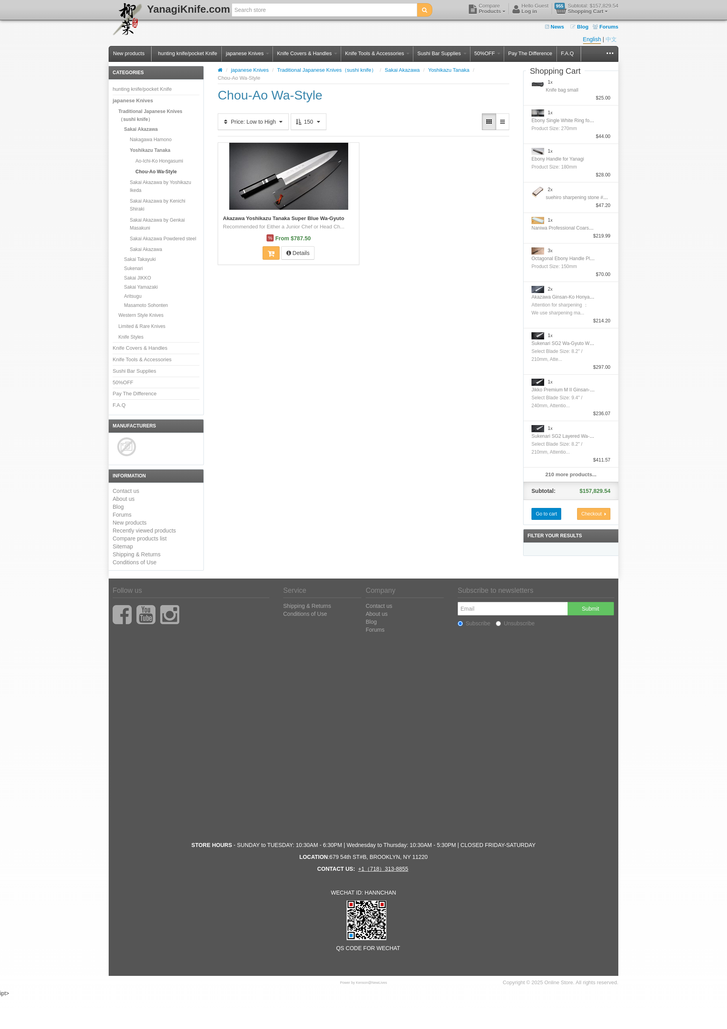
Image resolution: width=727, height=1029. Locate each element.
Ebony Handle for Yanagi (557, 159)
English (592, 39)
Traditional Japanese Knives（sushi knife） (150, 115)
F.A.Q (567, 53)
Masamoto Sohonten (146, 305)
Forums (605, 27)
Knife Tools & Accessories (377, 53)
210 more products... (571, 474)
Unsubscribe (515, 623)
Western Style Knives (140, 315)
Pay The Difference (530, 53)
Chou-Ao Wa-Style (156, 171)
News (554, 27)
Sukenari (133, 268)
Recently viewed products (144, 530)
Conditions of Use (135, 562)
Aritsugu (133, 296)
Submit (590, 609)
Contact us (126, 491)
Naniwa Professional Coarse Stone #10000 (576, 228)
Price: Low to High (253, 122)
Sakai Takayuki (140, 259)
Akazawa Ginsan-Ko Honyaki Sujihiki (570, 297)
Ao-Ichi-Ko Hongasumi (159, 161)
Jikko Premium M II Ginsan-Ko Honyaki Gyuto (579, 390)
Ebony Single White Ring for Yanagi (569, 120)
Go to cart (546, 514)
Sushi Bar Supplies (441, 53)
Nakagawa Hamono (150, 139)
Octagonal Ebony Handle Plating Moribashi (576, 258)
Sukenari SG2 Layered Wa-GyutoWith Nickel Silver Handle (593, 436)
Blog (579, 27)
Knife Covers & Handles (307, 53)
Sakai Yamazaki (141, 287)
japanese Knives (247, 53)
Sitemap (123, 546)
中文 (611, 39)
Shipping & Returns (137, 554)
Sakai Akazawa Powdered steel (163, 238)
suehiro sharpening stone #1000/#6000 (587, 197)
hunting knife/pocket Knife (187, 53)
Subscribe (474, 623)
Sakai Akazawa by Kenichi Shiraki (157, 205)
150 (308, 122)
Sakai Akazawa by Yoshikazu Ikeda (160, 186)
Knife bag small (562, 90)
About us (123, 499)
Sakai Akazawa (141, 129)
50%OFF (487, 53)
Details (298, 253)
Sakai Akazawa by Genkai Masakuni (157, 224)
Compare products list (140, 538)
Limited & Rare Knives (141, 326)
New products (128, 53)
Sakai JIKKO (137, 278)
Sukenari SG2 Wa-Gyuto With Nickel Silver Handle (585, 343)
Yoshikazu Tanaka (150, 150)
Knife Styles (130, 337)
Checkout (593, 514)
